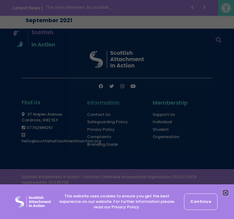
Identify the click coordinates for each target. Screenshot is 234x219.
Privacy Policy (125, 207)
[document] (117, 109)
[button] (225, 192)
